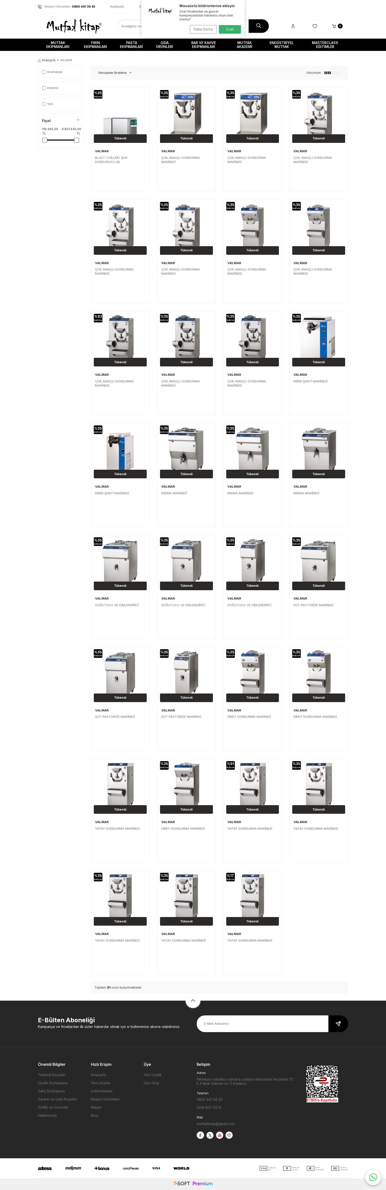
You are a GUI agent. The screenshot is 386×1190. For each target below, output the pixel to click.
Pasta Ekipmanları (131, 45)
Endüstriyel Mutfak (282, 45)
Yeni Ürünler (101, 1083)
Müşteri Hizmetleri (105, 1099)
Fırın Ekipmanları (95, 45)
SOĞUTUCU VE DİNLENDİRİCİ (117, 605)
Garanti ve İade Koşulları (57, 1099)
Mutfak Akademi (244, 45)
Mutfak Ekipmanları (57, 45)
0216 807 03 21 (209, 1107)
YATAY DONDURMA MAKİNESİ (117, 828)
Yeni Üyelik (153, 1075)
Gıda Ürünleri (164, 45)
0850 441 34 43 (209, 1099)
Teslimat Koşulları (51, 1075)
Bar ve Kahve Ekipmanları (203, 45)
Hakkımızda (47, 1115)
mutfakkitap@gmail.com (216, 1124)
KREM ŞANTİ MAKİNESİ (310, 381)
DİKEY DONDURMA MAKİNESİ (249, 717)
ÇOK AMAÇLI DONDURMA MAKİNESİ (180, 160)
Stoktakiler (52, 72)
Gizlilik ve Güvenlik (53, 1107)
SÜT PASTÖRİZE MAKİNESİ (313, 605)
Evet (230, 29)
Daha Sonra (201, 29)
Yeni (47, 104)
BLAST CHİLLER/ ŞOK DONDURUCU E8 (111, 160)
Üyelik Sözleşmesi (52, 1083)
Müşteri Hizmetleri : (66, 7)
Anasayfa (46, 60)
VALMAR (102, 151)
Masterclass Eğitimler (325, 45)
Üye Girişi (151, 1083)
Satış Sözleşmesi (51, 1091)
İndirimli (50, 88)
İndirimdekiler (102, 1091)
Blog (94, 1115)
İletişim (96, 1107)
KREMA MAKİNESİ (174, 493)
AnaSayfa (117, 6)
